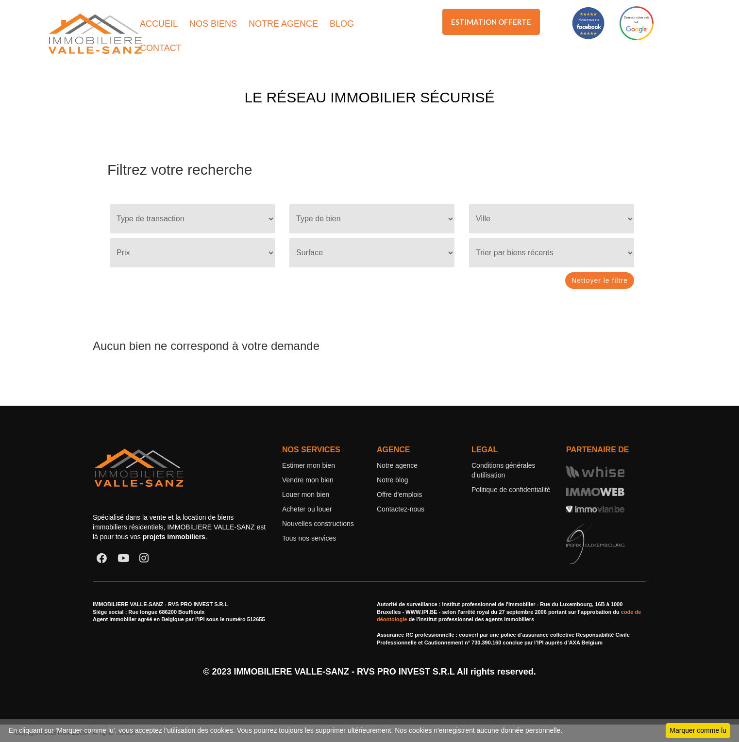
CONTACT (161, 48)
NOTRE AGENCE (283, 24)
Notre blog (392, 480)
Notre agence (397, 465)
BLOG (342, 24)
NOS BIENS (213, 24)
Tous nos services (309, 538)
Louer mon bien (305, 494)
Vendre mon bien (308, 480)
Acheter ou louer (307, 509)
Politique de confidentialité (511, 490)
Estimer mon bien (308, 465)
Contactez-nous (400, 509)
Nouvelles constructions (318, 524)
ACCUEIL (159, 24)
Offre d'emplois (399, 494)
